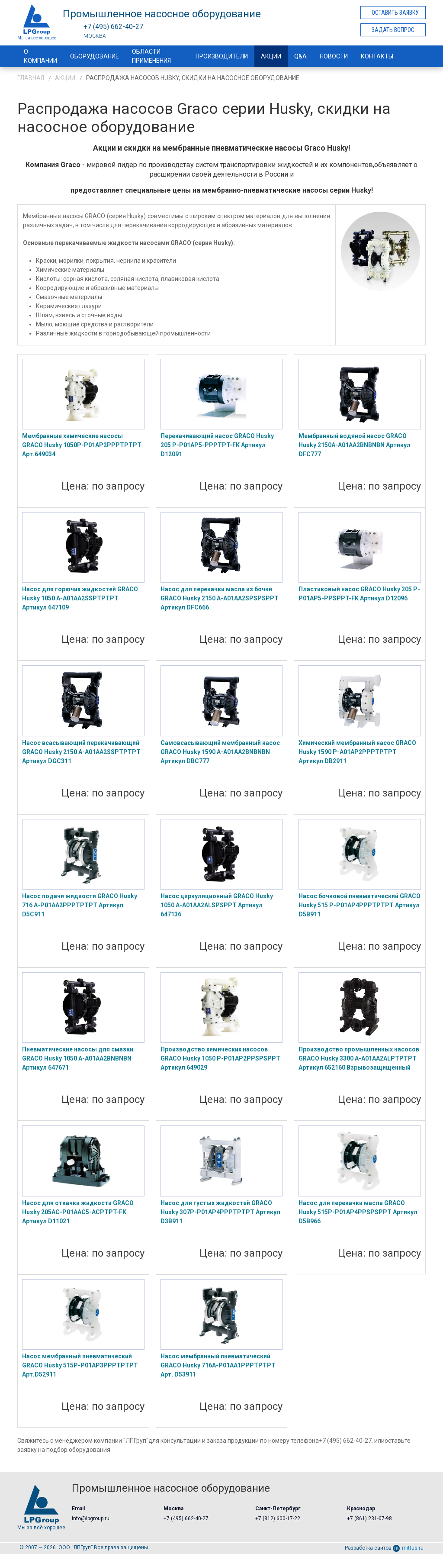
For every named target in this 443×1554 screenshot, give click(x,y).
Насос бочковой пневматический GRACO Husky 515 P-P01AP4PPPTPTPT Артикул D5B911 (360, 905)
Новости (334, 56)
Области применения (151, 56)
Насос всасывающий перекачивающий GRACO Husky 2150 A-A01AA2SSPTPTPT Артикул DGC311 (81, 751)
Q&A (300, 56)
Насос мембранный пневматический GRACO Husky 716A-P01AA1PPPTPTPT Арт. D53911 (218, 1365)
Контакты (377, 56)
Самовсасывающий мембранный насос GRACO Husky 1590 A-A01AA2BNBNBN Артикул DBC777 (220, 751)
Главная (30, 77)
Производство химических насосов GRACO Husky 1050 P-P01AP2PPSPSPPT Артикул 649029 (220, 1058)
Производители (222, 56)
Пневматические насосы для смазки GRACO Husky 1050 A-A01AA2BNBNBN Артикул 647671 (77, 1058)
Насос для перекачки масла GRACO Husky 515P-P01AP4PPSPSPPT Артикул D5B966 (358, 1212)
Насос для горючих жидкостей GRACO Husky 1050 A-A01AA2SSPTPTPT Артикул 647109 (80, 598)
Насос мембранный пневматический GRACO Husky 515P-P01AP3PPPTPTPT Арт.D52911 (80, 1365)
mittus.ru (408, 1548)
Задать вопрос (393, 29)
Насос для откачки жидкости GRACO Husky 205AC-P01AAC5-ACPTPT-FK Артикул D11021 (78, 1212)
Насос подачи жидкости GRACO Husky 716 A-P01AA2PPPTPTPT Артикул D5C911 (79, 905)
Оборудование (94, 56)
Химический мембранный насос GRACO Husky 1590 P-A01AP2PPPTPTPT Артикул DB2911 (357, 751)
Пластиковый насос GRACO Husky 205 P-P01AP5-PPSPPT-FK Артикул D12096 (359, 594)
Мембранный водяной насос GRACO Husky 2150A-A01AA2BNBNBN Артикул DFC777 (355, 445)
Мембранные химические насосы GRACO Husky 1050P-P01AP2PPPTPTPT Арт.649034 (81, 445)
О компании (40, 56)
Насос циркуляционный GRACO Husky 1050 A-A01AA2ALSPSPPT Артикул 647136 (217, 905)
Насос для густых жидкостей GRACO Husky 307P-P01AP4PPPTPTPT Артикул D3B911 (220, 1212)
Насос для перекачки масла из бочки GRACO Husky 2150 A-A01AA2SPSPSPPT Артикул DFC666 (220, 598)
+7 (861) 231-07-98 (369, 1518)
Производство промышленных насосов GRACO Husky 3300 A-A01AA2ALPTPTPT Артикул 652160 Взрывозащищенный (359, 1058)
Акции (271, 56)
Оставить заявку (395, 12)
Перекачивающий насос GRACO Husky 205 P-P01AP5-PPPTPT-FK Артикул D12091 (217, 445)
